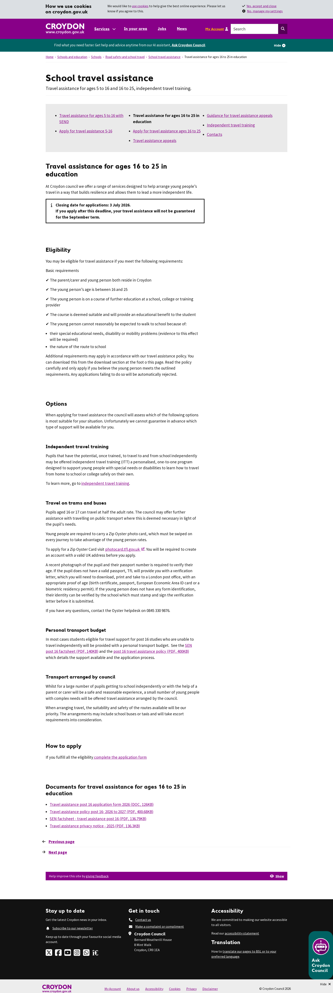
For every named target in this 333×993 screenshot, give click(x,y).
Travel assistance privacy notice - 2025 (95, 825)
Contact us (143, 920)
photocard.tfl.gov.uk (123, 549)
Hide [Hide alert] (277, 45)
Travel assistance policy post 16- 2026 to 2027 (101, 811)
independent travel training (105, 483)
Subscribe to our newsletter (72, 928)
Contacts (214, 134)
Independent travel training (231, 125)
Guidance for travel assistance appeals (239, 115)
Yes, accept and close (262, 6)
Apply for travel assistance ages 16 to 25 (166, 131)
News (182, 28)
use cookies (140, 6)
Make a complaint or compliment (159, 926)
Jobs (162, 28)
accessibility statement (242, 933)
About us (133, 989)
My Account (214, 29)
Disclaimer (210, 989)
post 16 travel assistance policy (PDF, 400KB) (151, 651)
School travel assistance (164, 57)
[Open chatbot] (321, 955)
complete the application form (120, 757)
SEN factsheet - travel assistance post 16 (98, 818)
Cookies (175, 989)
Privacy (191, 989)
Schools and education (72, 57)
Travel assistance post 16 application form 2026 (102, 804)
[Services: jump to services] (105, 29)
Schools (96, 57)
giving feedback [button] (97, 876)
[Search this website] (282, 29)
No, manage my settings (265, 11)
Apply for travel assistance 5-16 (85, 131)
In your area (135, 28)
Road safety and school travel (125, 57)
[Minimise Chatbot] (325, 984)
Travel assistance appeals (154, 140)
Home (50, 57)
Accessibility (154, 989)
